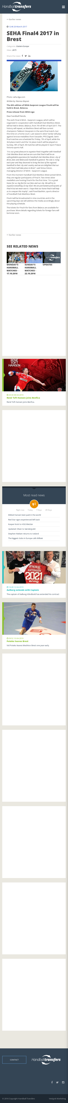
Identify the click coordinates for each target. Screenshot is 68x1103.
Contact (14, 1059)
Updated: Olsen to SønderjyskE (22, 529)
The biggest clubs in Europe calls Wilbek (25, 538)
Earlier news (14, 19)
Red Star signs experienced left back (24, 519)
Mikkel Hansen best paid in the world (24, 515)
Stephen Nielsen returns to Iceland (23, 533)
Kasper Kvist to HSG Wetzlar (20, 524)
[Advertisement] (34, 311)
